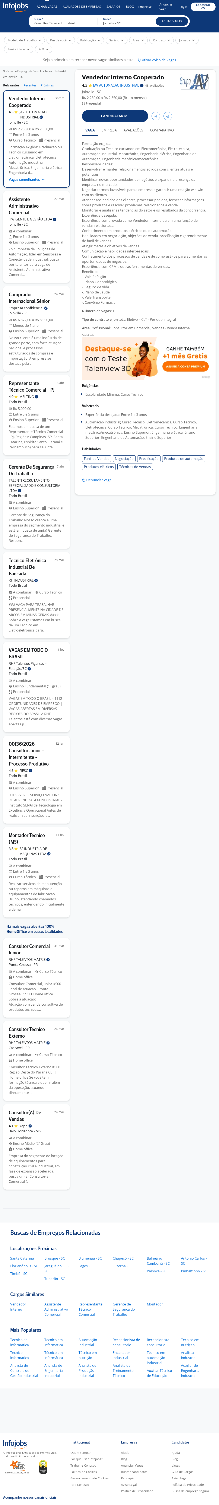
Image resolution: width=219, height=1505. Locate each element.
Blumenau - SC (90, 1258)
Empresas (145, 7)
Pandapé (127, 1478)
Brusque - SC (54, 1258)
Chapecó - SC (123, 1258)
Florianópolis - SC (24, 1266)
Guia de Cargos (182, 1472)
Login (183, 7)
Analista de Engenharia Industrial (53, 1370)
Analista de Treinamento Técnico (123, 1370)
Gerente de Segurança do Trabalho (124, 1309)
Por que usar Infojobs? (86, 1459)
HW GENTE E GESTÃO (32, 219)
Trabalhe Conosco (83, 1465)
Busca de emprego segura (190, 1491)
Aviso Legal (129, 1485)
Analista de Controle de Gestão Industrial (24, 1370)
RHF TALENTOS (29, 959)
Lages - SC (87, 1266)
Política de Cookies (83, 1472)
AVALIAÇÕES (133, 130)
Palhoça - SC (156, 1271)
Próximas (47, 85)
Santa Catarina (22, 1258)
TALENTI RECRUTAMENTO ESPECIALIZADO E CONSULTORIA (34, 485)
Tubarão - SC (54, 1278)
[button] (172, 21)
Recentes (29, 85)
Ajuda (125, 1453)
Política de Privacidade (137, 1491)
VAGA (90, 130)
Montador (155, 1304)
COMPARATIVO (162, 130)
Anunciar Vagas (132, 1465)
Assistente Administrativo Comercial (56, 1309)
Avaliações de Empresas (82, 6)
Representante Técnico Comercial (90, 1309)
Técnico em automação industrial (156, 1357)
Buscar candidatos (134, 1472)
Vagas (176, 1465)
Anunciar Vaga (165, 6)
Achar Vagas (47, 6)
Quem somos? (80, 1453)
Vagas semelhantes (27, 179)
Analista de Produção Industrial (87, 1370)
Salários (113, 6)
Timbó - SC (18, 1273)
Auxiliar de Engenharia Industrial (190, 1370)
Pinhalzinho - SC (194, 1271)
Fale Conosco (79, 1485)
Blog (130, 6)
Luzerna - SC (123, 1266)
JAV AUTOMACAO (118, 86)
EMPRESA (109, 130)
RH (23, 580)
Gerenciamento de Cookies (89, 1478)
